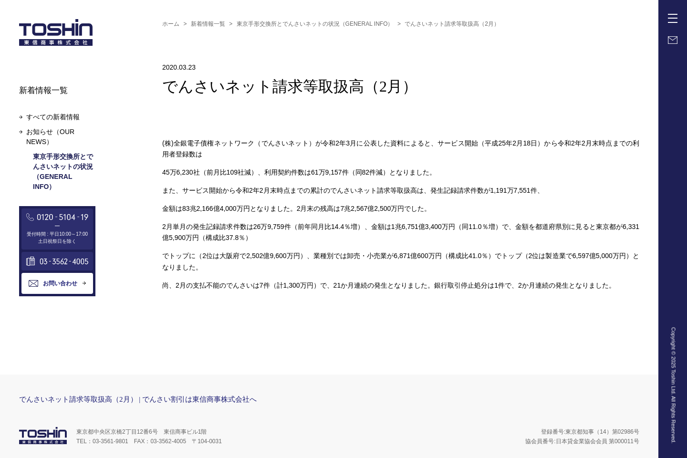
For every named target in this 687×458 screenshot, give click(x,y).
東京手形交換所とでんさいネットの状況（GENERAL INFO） (315, 24)
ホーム (170, 24)
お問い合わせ (60, 283)
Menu (674, 15)
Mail (672, 40)
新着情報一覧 (208, 24)
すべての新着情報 (53, 117)
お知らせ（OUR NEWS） (50, 137)
